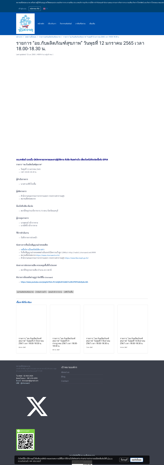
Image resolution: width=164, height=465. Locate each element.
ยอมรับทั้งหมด (136, 460)
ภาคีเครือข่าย (80, 24)
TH (45, 8)
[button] (99, 24)
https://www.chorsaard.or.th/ (48, 255)
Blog (63, 376)
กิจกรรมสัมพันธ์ (66, 24)
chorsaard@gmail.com (30, 381)
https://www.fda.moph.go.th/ (77, 258)
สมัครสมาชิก (34, 9)
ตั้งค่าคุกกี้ (124, 460)
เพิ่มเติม (92, 24)
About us (65, 372)
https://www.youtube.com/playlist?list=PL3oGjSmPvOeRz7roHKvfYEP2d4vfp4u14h (54, 282)
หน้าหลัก (41, 24)
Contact (64, 381)
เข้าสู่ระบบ (22, 9)
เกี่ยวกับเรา (52, 24)
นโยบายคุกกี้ (37, 461)
